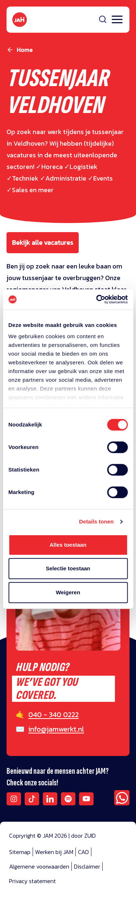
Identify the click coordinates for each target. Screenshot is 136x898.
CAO (83, 852)
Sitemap (19, 852)
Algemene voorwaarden (39, 866)
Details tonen (96, 521)
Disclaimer (87, 866)
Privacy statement (32, 881)
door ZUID (83, 835)
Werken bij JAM (54, 852)
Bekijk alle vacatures (42, 242)
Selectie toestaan (68, 568)
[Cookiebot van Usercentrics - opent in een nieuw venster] (97, 299)
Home (25, 49)
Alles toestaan (68, 545)
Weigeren (68, 592)
